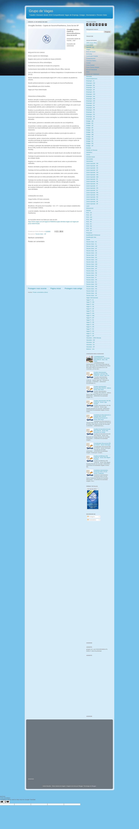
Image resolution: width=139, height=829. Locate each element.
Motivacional (89, 208)
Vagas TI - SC (90, 333)
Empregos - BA (90, 85)
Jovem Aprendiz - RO (92, 194)
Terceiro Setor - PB (91, 273)
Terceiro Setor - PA (91, 271)
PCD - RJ (89, 224)
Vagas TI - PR (90, 326)
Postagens (91, 516)
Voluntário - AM (90, 340)
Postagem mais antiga (73, 288)
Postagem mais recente (37, 288)
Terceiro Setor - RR (91, 286)
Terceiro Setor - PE (91, 275)
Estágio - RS (89, 143)
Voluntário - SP (90, 347)
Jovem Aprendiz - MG (92, 177)
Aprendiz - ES (90, 47)
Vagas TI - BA (90, 304)
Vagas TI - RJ (90, 329)
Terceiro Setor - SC (91, 291)
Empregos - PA (90, 105)
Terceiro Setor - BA (91, 250)
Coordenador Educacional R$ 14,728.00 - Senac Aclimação (102, 444)
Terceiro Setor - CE (91, 253)
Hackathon (89, 152)
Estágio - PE (89, 136)
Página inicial (55, 288)
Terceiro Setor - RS (91, 288)
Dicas (87, 72)
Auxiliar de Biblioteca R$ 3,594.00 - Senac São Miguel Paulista (102, 457)
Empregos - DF (90, 89)
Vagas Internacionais (92, 297)
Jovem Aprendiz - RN (92, 192)
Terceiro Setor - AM (91, 246)
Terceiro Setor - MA (91, 262)
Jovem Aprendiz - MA (92, 174)
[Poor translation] (7, 801)
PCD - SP (89, 230)
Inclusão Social (90, 157)
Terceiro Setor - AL (91, 244)
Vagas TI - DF (90, 309)
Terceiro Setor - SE (91, 293)
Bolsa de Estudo (90, 51)
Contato (88, 63)
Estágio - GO (90, 130)
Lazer (87, 206)
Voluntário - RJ (90, 344)
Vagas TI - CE (90, 306)
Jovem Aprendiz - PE (92, 183)
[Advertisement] (98, 553)
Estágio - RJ (89, 141)
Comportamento (90, 58)
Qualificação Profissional (93, 235)
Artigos (88, 49)
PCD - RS (89, 226)
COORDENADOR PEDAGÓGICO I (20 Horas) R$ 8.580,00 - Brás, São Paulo (102, 359)
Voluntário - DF (90, 342)
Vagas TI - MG (90, 315)
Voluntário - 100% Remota (93, 338)
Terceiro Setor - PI (91, 277)
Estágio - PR (89, 139)
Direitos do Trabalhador (92, 74)
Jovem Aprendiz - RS (92, 197)
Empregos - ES (90, 92)
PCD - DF (89, 215)
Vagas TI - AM (90, 302)
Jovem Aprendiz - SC (92, 199)
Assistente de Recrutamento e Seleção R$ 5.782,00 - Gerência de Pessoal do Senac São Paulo (102, 417)
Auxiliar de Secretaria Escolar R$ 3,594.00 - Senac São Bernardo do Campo (102, 430)
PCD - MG (89, 219)
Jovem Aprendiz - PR (92, 188)
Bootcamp (89, 54)
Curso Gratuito (90, 65)
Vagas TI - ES (90, 311)
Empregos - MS (90, 101)
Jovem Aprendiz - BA (92, 165)
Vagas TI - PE (90, 324)
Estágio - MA (89, 132)
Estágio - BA (89, 123)
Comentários (91, 520)
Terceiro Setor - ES (91, 257)
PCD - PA (89, 221)
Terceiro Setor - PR (91, 279)
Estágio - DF (89, 127)
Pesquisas (89, 232)
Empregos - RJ (90, 112)
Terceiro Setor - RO (91, 284)
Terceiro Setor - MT (91, 268)
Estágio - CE (89, 125)
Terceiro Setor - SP (40, 234)
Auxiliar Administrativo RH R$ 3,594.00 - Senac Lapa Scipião (102, 402)
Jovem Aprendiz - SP (92, 203)
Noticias (88, 210)
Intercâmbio (89, 161)
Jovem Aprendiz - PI (92, 186)
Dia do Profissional (91, 69)
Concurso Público (91, 60)
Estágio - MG (90, 134)
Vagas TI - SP (90, 335)
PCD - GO (89, 217)
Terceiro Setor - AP (91, 248)
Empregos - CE (90, 87)
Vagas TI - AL (90, 300)
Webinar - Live (90, 349)
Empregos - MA (90, 96)
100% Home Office (91, 43)
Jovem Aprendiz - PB (92, 181)
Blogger (94, 786)
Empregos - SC (90, 116)
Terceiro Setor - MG (91, 264)
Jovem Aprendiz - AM (92, 163)
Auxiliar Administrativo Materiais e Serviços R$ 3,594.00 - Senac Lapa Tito (101, 374)
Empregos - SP (90, 119)
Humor (88, 154)
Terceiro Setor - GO (91, 259)
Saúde (88, 239)
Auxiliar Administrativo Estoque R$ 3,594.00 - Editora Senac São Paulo (102, 388)
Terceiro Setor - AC (91, 241)
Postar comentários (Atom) (40, 292)
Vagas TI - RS (90, 331)
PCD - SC (89, 228)
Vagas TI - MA (90, 313)
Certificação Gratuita (92, 56)
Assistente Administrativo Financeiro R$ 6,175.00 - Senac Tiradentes (101, 472)
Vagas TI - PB (90, 322)
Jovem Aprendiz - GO (92, 172)
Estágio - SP (89, 145)
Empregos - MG (90, 98)
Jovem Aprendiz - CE (92, 168)
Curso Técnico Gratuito (92, 67)
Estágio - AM (89, 121)
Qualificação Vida (91, 237)
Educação (89, 76)
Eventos (88, 148)
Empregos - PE (90, 107)
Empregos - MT (90, 103)
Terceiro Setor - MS (91, 266)
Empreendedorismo (91, 78)
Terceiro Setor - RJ (91, 282)
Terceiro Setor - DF (91, 255)
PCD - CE (89, 212)
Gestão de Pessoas (91, 150)
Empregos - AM (90, 83)
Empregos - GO (90, 94)
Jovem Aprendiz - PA (92, 179)
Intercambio (89, 159)
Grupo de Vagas (41, 11)
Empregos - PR (90, 110)
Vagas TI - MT (90, 317)
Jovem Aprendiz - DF (92, 170)
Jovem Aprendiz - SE (92, 201)
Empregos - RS (90, 114)
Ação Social (89, 45)
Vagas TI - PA (90, 320)
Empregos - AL (90, 81)
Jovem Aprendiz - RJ (92, 190)
